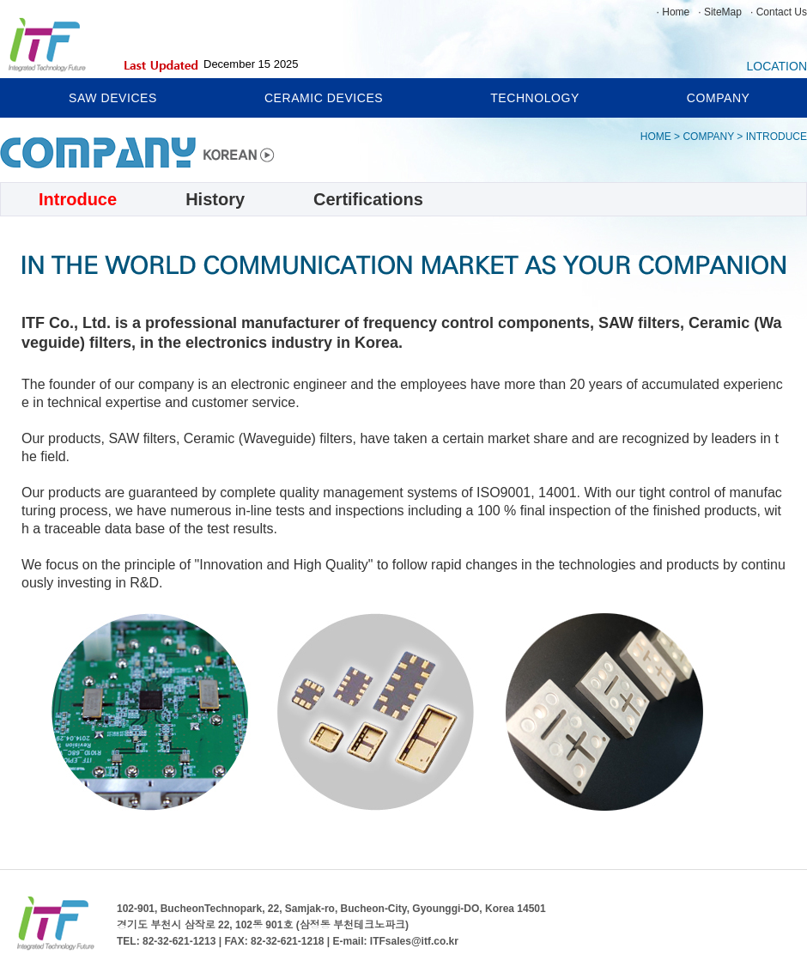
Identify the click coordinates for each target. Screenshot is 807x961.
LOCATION (776, 64)
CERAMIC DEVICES (323, 98)
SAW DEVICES (113, 98)
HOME (655, 137)
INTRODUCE (776, 137)
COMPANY (718, 98)
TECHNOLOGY (534, 98)
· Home (673, 12)
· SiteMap (720, 12)
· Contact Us (778, 12)
